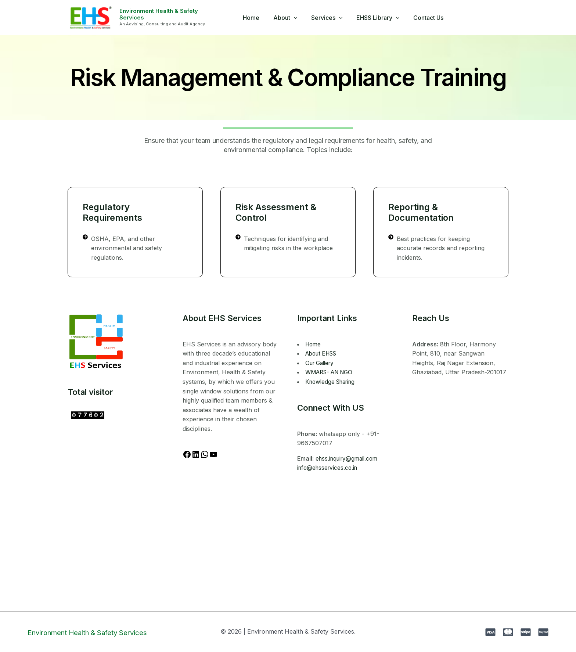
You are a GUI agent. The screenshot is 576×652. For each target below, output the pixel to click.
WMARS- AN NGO (331, 372)
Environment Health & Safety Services (171, 14)
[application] (295, 18)
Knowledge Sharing (332, 381)
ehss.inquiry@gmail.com (349, 458)
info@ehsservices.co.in (329, 467)
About (287, 18)
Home (255, 17)
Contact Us (424, 17)
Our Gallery (321, 363)
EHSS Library (375, 18)
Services (327, 18)
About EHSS (323, 353)
